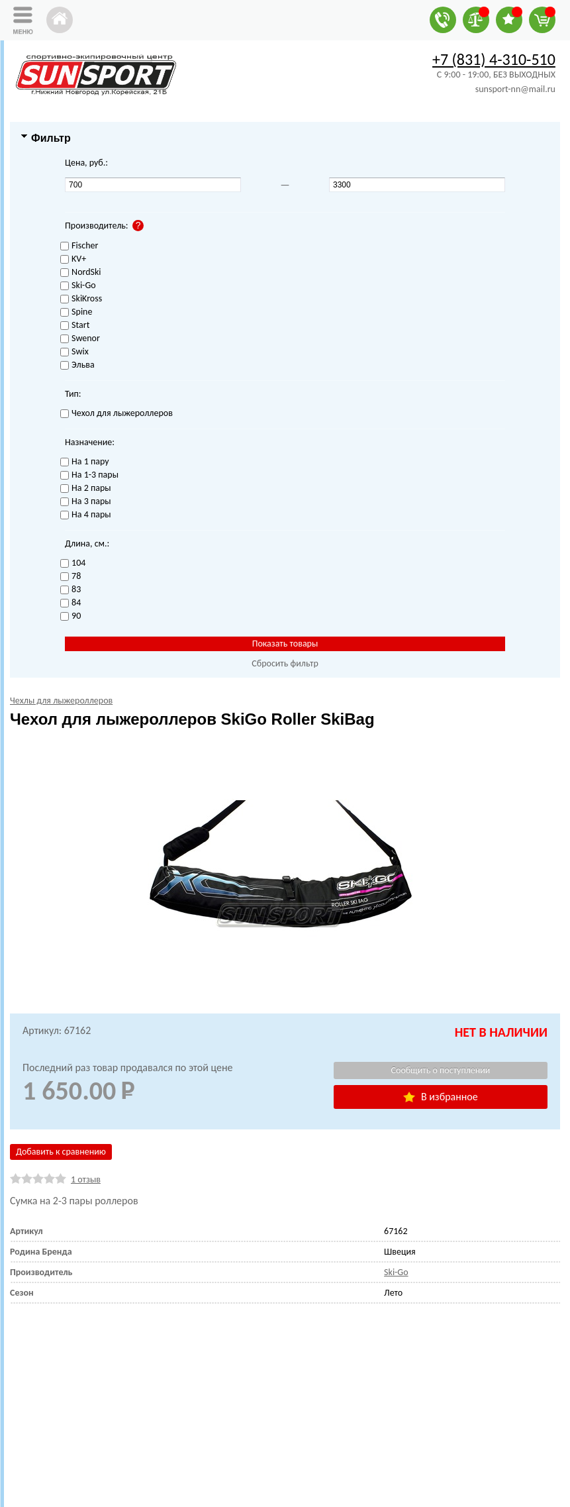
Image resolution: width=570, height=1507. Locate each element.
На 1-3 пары (89, 475)
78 (70, 577)
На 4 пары (85, 515)
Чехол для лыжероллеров (116, 414)
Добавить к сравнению (61, 1151)
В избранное (440, 1096)
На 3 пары (85, 502)
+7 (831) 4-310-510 (493, 59)
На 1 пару (84, 462)
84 (70, 603)
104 (72, 563)
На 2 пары (85, 489)
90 (70, 616)
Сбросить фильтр (285, 663)
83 (70, 590)
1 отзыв (86, 1179)
